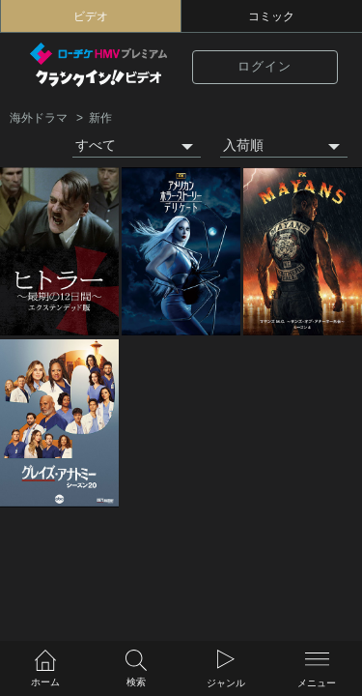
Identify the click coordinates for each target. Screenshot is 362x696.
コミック (271, 16)
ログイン (264, 66)
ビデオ (90, 16)
